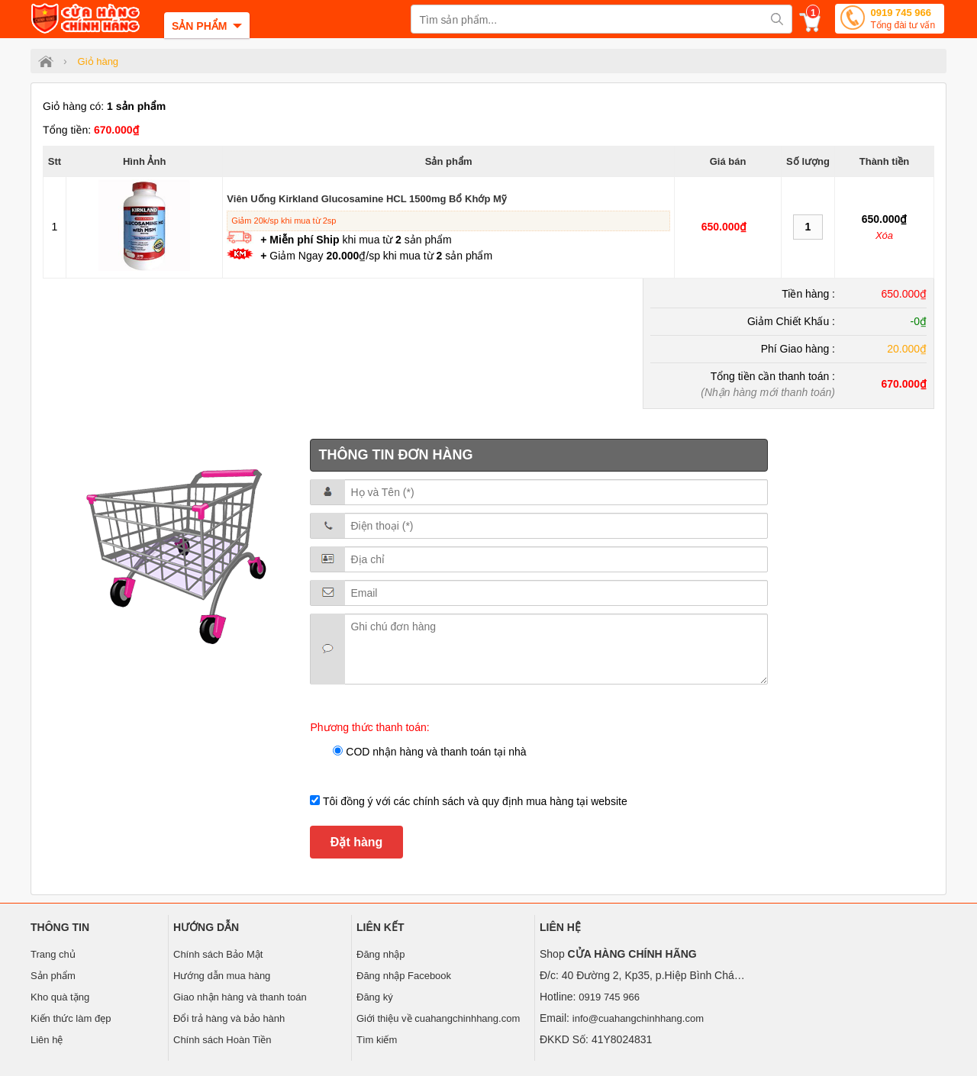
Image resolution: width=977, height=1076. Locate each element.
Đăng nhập (380, 954)
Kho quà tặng (60, 997)
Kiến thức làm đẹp (71, 1018)
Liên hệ (47, 1039)
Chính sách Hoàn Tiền (222, 1039)
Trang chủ (53, 954)
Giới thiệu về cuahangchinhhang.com (438, 1018)
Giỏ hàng (98, 61)
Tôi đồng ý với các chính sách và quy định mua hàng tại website (473, 801)
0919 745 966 (902, 20)
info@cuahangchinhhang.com (638, 1018)
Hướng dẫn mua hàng (221, 975)
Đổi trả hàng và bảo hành (229, 1018)
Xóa (884, 235)
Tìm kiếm (376, 1039)
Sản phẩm (53, 975)
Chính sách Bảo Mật (218, 954)
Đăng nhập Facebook (403, 975)
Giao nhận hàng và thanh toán (240, 997)
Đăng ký (374, 997)
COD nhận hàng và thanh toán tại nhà (434, 752)
